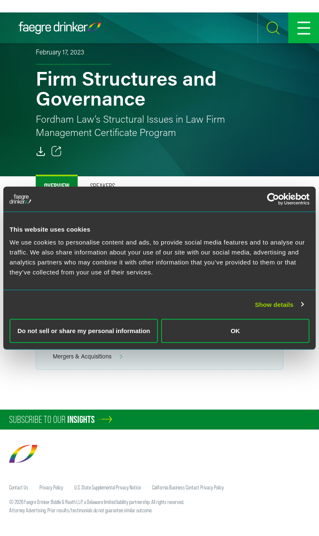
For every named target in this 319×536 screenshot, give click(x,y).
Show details (274, 304)
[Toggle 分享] (56, 151)
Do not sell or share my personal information (83, 330)
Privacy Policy (51, 487)
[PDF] (41, 151)
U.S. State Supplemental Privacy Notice (107, 487)
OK (235, 330)
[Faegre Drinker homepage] (60, 28)
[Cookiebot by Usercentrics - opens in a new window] (273, 199)
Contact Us (18, 487)
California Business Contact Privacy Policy (188, 487)
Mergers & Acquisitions (88, 356)
